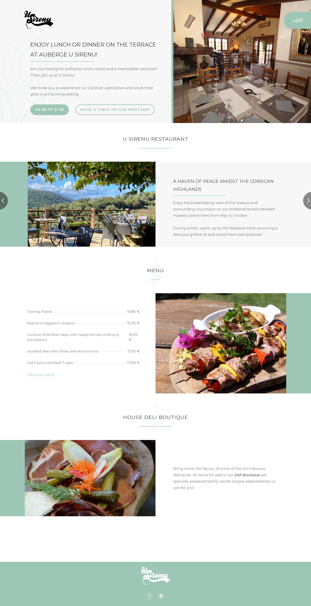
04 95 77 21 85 (50, 110)
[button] (308, 200)
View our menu (41, 374)
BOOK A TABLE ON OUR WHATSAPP (115, 110)
